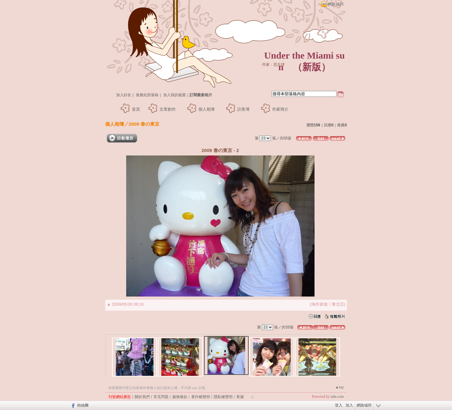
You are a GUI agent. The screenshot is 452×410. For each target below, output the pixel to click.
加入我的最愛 (174, 95)
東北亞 (338, 304)
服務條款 (179, 397)
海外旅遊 (319, 304)
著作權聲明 (200, 397)
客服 (240, 397)
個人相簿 (206, 109)
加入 (349, 405)
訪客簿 (243, 109)
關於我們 (142, 397)
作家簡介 (280, 109)
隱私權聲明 (223, 397)
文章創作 (167, 109)
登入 (338, 405)
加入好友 (123, 95)
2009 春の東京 (144, 124)
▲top (339, 387)
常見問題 (161, 397)
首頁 (136, 109)
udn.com (337, 396)
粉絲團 (83, 405)
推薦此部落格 (147, 95)
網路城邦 (335, 4)
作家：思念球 (273, 64)
